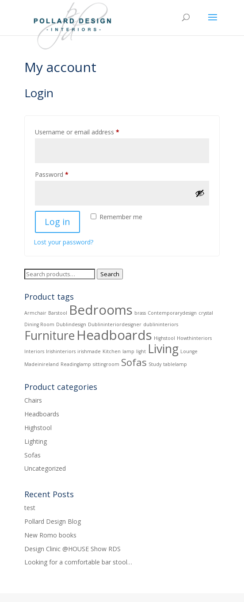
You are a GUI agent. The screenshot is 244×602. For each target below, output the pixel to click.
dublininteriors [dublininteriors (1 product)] (160, 324)
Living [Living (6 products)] (163, 349)
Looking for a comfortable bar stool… (78, 562)
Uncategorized (45, 468)
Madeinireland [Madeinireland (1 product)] (41, 364)
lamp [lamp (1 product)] (128, 351)
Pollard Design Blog (52, 521)
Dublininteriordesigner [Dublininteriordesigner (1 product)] (114, 324)
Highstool (38, 427)
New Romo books (50, 535)
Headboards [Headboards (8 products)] (114, 335)
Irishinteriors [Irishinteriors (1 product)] (61, 351)
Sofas (32, 455)
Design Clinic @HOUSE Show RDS (72, 549)
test (29, 507)
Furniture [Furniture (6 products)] (49, 335)
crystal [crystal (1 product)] (205, 313)
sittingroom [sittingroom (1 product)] (106, 364)
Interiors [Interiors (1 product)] (34, 351)
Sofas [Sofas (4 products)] (134, 362)
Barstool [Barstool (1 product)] (57, 313)
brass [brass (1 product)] (140, 313)
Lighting (35, 441)
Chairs (33, 400)
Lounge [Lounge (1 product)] (189, 351)
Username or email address (89, 131)
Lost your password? (63, 242)
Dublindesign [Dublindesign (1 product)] (71, 324)
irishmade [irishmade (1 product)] (89, 351)
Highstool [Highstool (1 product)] (164, 338)
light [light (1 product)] (141, 351)
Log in (57, 222)
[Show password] (200, 193)
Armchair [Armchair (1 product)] (35, 313)
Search (109, 274)
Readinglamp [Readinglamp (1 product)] (76, 364)
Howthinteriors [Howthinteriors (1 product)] (194, 338)
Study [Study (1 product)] (155, 364)
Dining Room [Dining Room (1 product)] (39, 324)
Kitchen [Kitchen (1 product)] (112, 351)
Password (64, 173)
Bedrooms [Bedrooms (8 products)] (101, 310)
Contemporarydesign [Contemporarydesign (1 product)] (172, 313)
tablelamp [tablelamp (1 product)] (175, 364)
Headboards (41, 414)
